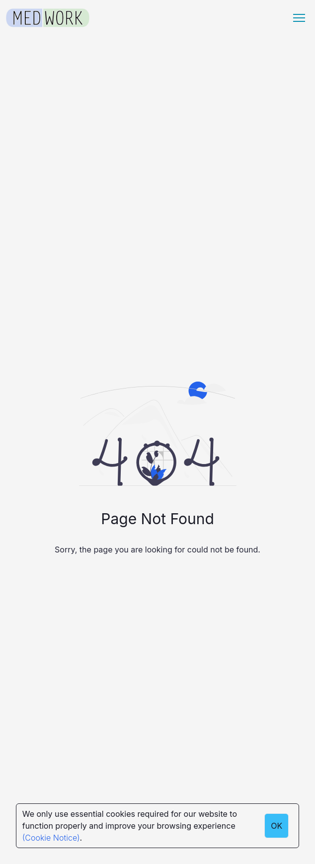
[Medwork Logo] (47, 18)
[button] (299, 18)
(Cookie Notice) (51, 838)
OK (276, 826)
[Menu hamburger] (299, 18)
